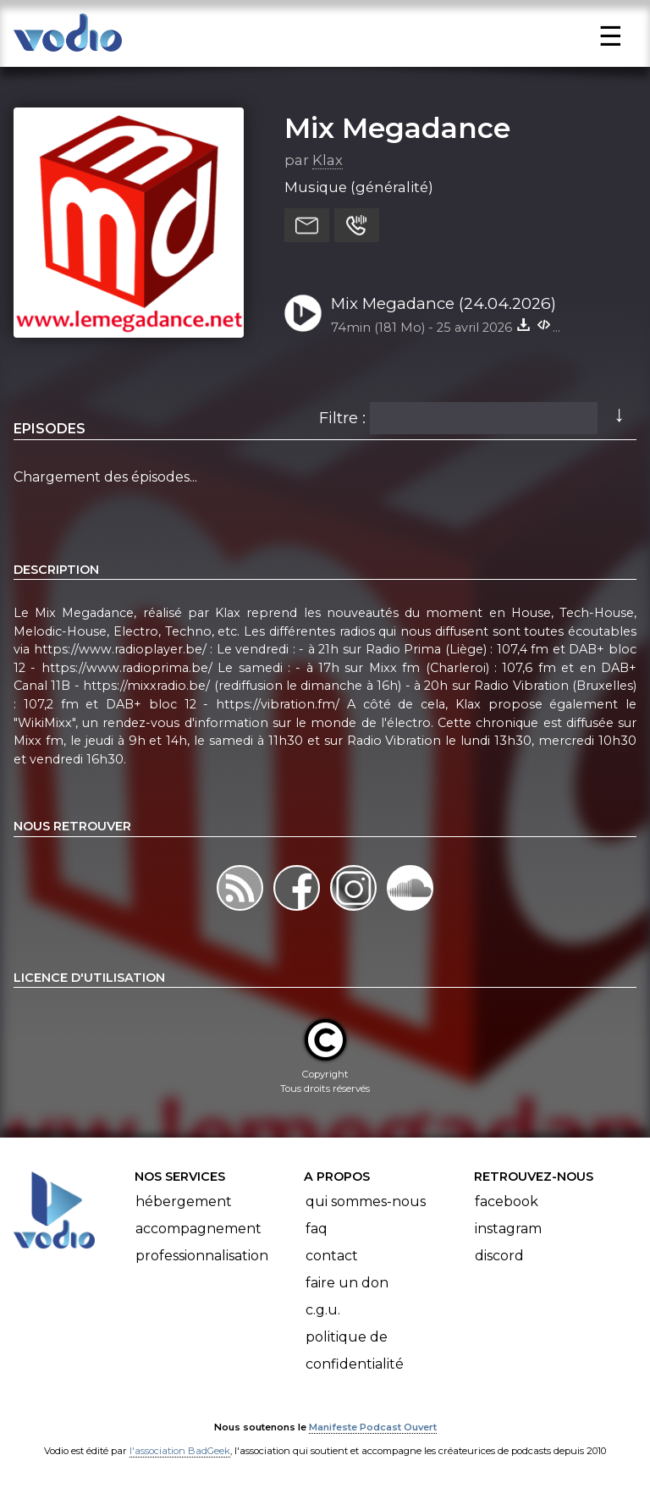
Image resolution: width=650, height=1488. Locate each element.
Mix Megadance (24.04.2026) (443, 303)
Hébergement (183, 1201)
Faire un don (347, 1283)
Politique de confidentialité (355, 1350)
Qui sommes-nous (366, 1201)
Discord (499, 1256)
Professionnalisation (201, 1256)
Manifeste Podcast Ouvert (373, 1427)
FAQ (317, 1229)
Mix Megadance (397, 128)
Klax (327, 160)
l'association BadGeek (179, 1451)
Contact (332, 1256)
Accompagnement (198, 1229)
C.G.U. (323, 1310)
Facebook (506, 1201)
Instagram (508, 1229)
